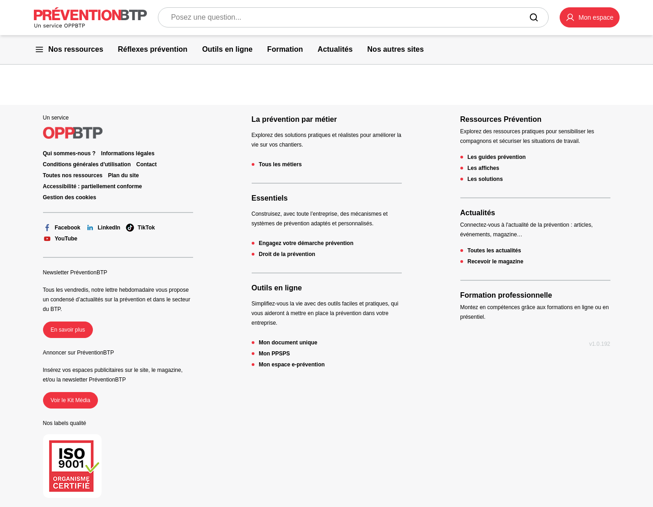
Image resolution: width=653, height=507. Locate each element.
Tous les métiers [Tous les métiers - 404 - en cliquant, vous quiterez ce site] (280, 164)
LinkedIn (103, 228)
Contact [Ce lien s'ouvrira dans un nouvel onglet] (146, 164)
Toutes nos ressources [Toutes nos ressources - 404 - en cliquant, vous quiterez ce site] (73, 175)
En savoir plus (68, 330)
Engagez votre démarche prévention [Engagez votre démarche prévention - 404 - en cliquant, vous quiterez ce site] (306, 243)
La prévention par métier (294, 119)
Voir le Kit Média (71, 400)
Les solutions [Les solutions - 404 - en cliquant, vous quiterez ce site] (485, 179)
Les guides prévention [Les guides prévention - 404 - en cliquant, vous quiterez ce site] (497, 157)
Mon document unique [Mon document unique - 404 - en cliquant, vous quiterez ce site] (288, 342)
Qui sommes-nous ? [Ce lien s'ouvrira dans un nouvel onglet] (69, 153)
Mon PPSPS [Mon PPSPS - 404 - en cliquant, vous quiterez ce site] (274, 353)
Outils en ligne (277, 288)
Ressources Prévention (501, 119)
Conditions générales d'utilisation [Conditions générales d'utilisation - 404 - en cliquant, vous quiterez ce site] (87, 164)
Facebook (62, 228)
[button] (589, 17)
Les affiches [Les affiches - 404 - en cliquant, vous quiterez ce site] (483, 168)
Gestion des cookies (70, 197)
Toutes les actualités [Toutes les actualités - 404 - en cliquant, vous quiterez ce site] (494, 250)
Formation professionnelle (506, 295)
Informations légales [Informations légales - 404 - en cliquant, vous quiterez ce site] (128, 153)
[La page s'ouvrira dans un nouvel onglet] (589, 17)
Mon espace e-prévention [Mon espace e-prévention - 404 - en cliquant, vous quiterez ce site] (292, 364)
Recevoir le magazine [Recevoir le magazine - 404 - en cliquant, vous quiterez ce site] (495, 261)
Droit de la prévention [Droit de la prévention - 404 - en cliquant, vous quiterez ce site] (287, 254)
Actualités (477, 213)
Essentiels (270, 198)
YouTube (60, 238)
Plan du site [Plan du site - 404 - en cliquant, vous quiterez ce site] (123, 175)
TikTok (140, 228)
